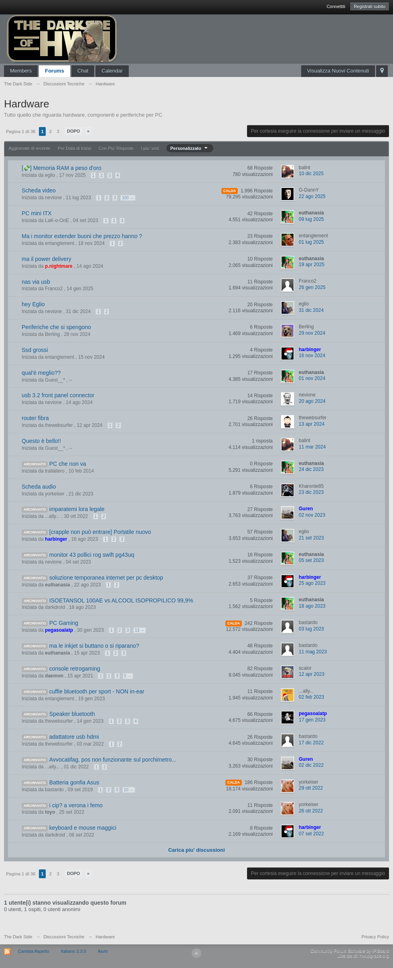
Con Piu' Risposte (116, 148)
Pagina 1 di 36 (20, 131)
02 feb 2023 (311, 697)
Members (21, 71)
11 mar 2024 (312, 447)
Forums (54, 71)
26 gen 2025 (312, 287)
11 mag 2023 (313, 652)
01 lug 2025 (311, 242)
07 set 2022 (311, 834)
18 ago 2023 (312, 606)
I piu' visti (150, 148)
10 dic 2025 (311, 173)
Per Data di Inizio (74, 148)
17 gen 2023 (312, 720)
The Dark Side (18, 936)
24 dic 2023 (311, 469)
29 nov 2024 (312, 333)
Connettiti (335, 6)
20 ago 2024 (312, 401)
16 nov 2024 (312, 355)
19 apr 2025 (311, 264)
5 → (128, 676)
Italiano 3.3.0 (73, 951)
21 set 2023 (311, 538)
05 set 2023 (311, 560)
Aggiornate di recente (29, 148)
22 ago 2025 (312, 196)
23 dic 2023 (311, 492)
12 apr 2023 (311, 674)
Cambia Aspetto (33, 951)
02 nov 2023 (312, 515)
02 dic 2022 (311, 765)
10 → (129, 790)
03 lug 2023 (311, 629)
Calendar (112, 71)
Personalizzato (189, 148)
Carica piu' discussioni (196, 850)
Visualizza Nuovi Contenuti (338, 71)
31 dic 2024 (311, 310)
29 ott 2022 (311, 788)
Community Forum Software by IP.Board (349, 950)
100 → (128, 198)
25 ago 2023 (312, 583)
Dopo (73, 131)
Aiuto (103, 951)
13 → (139, 630)
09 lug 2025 (311, 219)
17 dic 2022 (311, 743)
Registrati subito (369, 6)
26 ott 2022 (311, 811)
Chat (82, 71)
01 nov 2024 (312, 378)
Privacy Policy (375, 936)
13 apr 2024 (311, 424)
